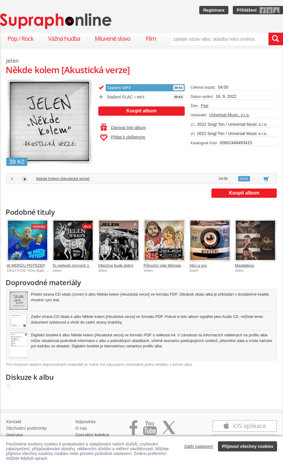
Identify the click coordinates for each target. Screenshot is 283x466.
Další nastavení (198, 446)
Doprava (14, 434)
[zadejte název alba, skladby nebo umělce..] (219, 39)
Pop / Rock (20, 38)
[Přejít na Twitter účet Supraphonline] (168, 431)
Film (151, 38)
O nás (81, 428)
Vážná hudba (64, 38)
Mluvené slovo (112, 38)
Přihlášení (247, 10)
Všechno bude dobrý (115, 265)
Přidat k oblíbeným (122, 137)
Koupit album (141, 110)
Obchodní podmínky (26, 428)
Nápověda (85, 421)
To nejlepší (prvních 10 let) (74, 265)
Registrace (213, 10)
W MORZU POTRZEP (26, 265)
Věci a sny (198, 265)
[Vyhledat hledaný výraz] (275, 39)
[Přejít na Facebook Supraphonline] (133, 431)
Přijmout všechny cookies (247, 446)
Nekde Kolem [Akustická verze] (63, 178)
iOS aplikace (244, 426)
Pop (204, 105)
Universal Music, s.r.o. (229, 114)
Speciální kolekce (92, 434)
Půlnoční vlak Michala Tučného (170, 265)
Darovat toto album (123, 128)
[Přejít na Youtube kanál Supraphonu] (149, 431)
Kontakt (13, 421)
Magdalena (244, 265)
